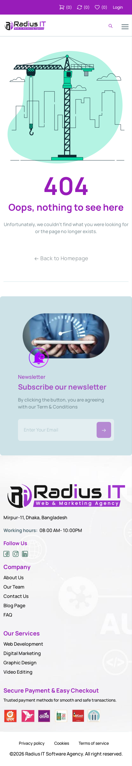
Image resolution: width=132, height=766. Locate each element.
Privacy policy (32, 743)
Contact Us (15, 596)
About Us (13, 577)
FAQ (7, 615)
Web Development (23, 644)
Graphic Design (20, 662)
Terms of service (94, 743)
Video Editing (17, 672)
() (65, 7)
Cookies (61, 743)
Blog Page (14, 605)
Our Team (13, 587)
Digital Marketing (22, 653)
